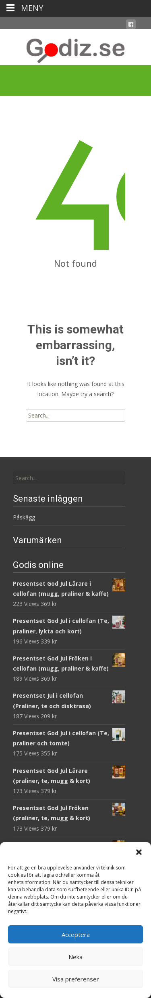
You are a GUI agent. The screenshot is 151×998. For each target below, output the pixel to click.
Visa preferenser (75, 979)
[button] (139, 852)
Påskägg (24, 517)
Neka (75, 957)
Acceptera (76, 934)
